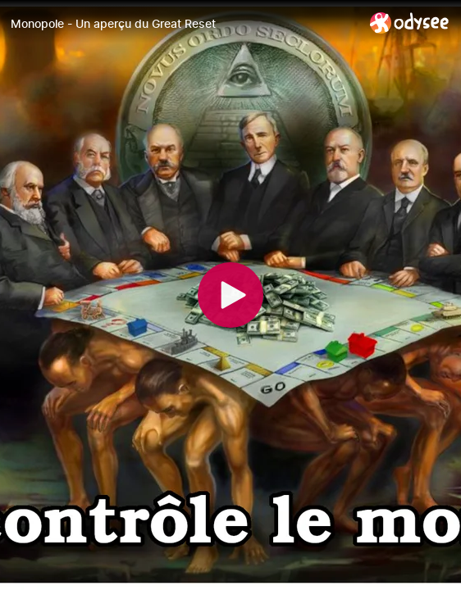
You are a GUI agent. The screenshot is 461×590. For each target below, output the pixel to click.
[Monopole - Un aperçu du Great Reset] (184, 24)
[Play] (230, 295)
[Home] (409, 22)
